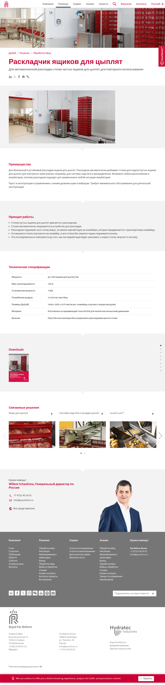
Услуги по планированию (81, 548)
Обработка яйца (47, 548)
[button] (24, 76)
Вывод (42, 560)
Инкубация (44, 551)
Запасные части (77, 557)
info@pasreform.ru (23, 500)
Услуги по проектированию (82, 551)
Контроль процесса (48, 576)
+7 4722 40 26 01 (23, 495)
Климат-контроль (47, 573)
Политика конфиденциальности (24, 666)
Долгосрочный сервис (79, 554)
